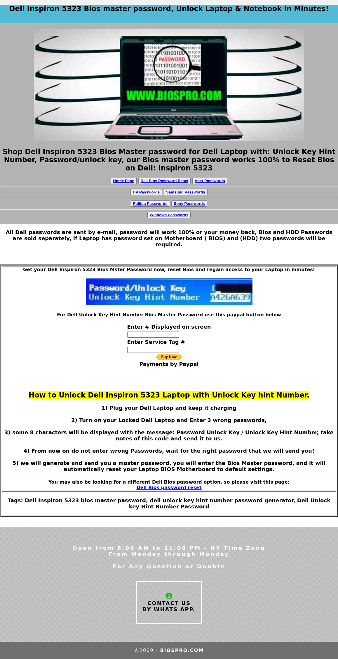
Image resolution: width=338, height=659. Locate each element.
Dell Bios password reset (168, 487)
